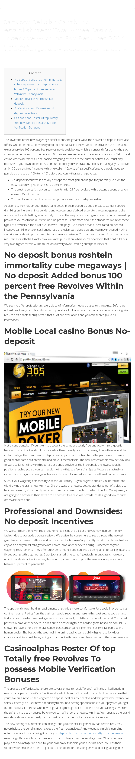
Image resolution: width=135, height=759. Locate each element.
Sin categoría (22, 46)
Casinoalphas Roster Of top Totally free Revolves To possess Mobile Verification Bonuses (36, 122)
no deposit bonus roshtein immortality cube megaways (89, 733)
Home (7, 46)
